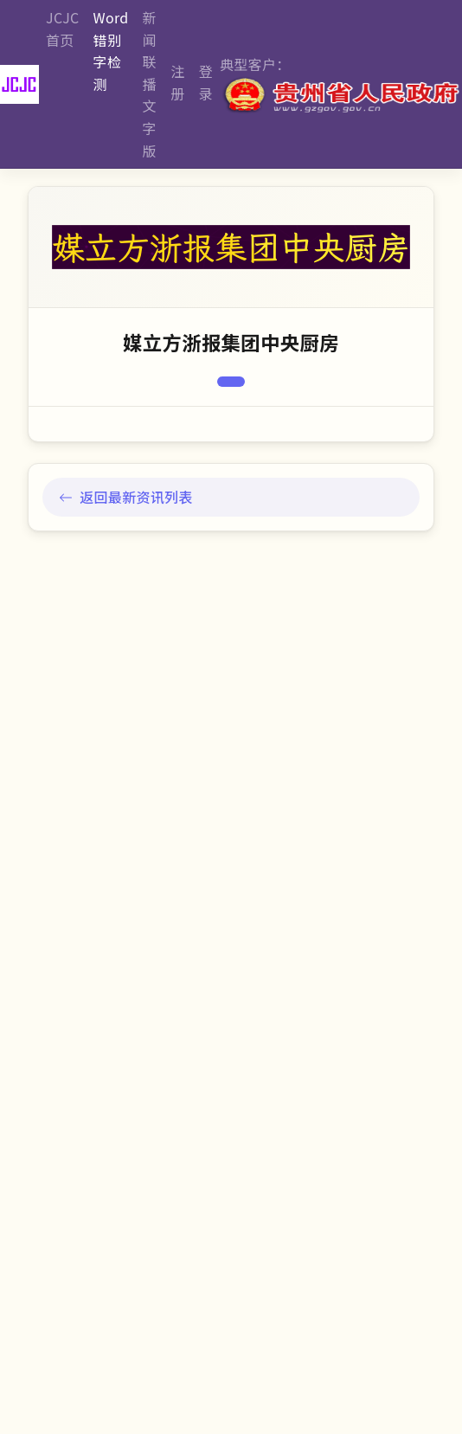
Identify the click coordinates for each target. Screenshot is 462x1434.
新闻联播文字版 (150, 84)
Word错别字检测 (111, 50)
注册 (177, 82)
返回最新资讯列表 (126, 496)
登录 (206, 82)
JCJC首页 (63, 28)
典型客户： (341, 84)
